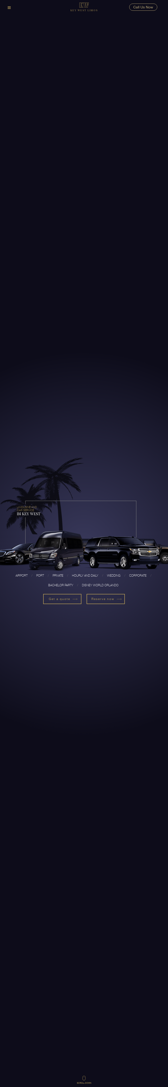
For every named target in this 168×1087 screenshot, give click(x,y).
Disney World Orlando (100, 585)
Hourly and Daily (85, 575)
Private (58, 575)
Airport (22, 575)
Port (40, 575)
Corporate (138, 575)
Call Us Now (143, 7)
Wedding (114, 575)
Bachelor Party (60, 585)
